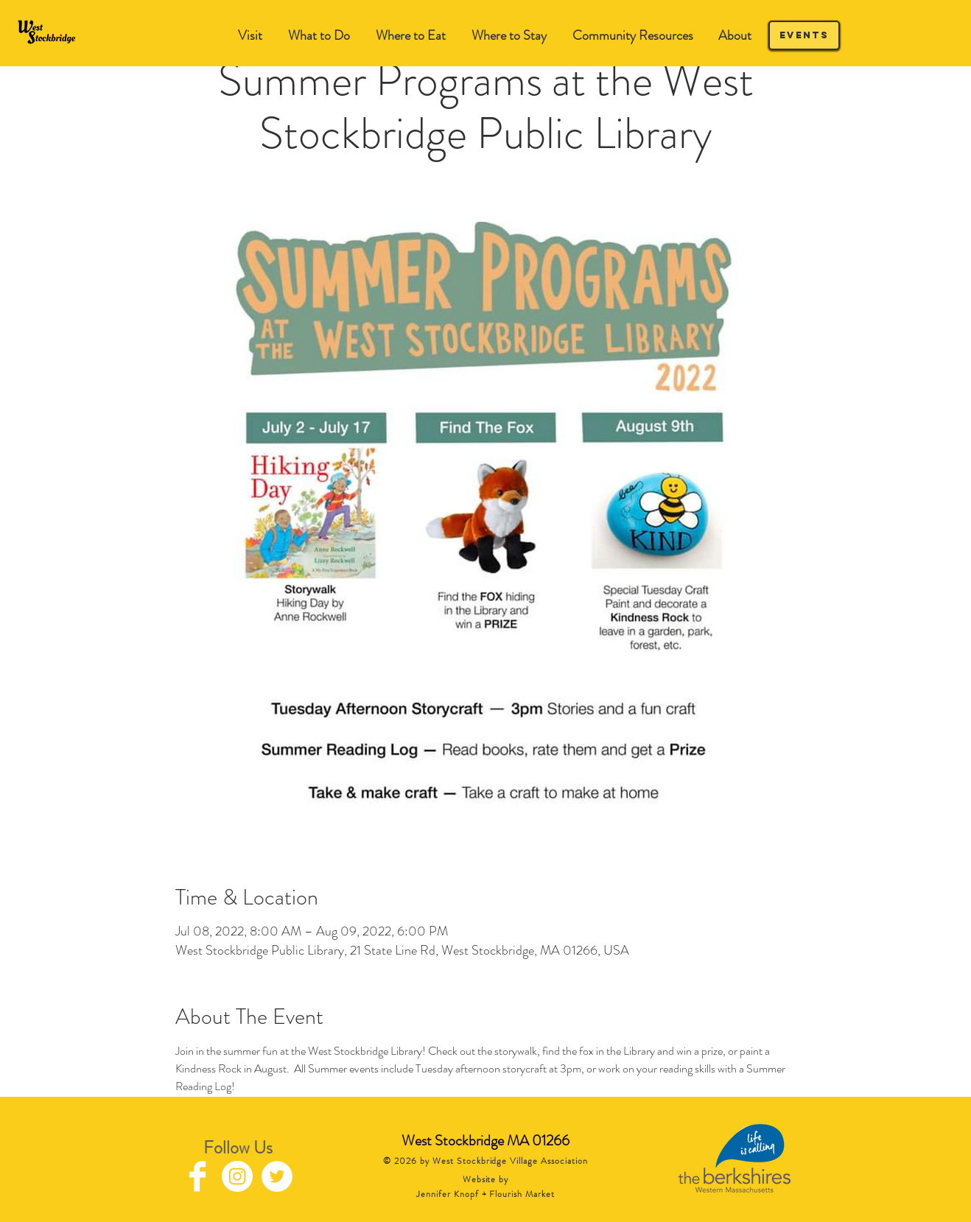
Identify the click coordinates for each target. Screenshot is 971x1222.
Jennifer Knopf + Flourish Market (485, 1194)
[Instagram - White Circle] (237, 1176)
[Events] (804, 35)
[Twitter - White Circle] (277, 1176)
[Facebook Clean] (197, 1176)
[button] (318, 36)
